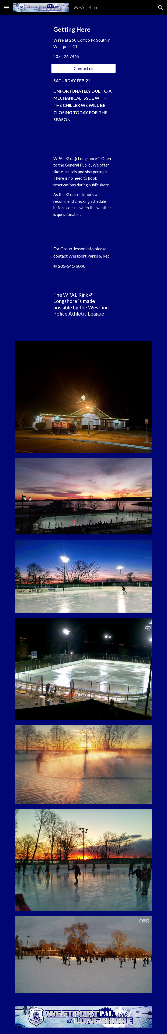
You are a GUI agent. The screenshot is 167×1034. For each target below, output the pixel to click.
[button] (6, 7)
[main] (83, 42)
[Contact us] (83, 68)
